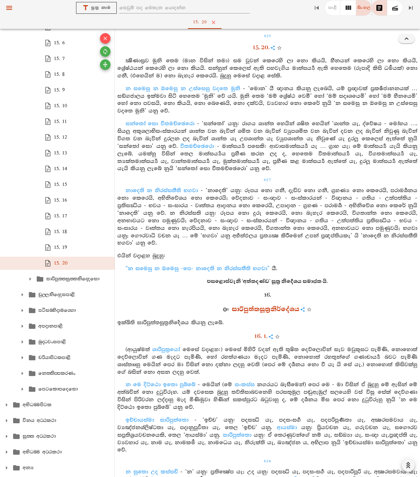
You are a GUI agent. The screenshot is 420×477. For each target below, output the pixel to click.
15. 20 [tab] (211, 22)
